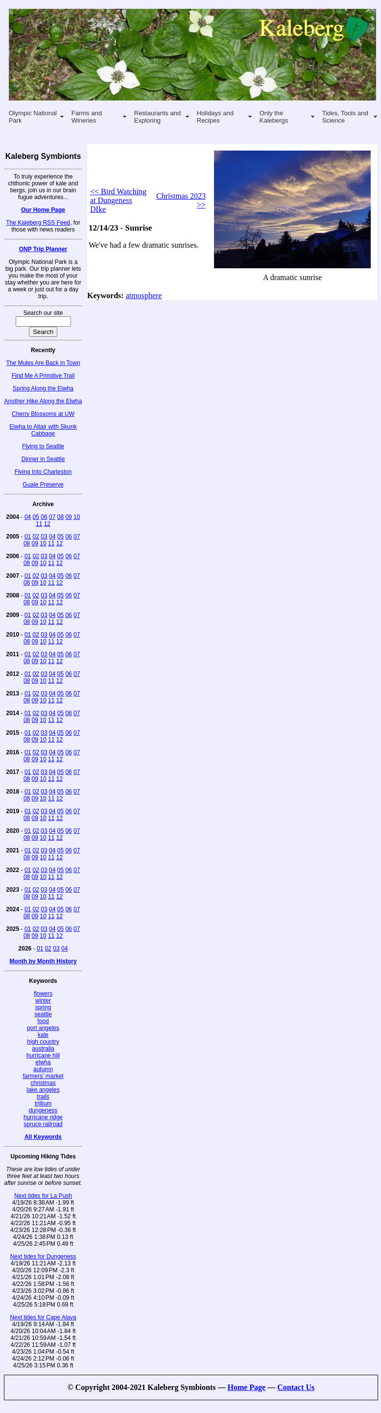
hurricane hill (43, 1055)
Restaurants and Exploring (157, 116)
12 (47, 523)
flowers (43, 993)
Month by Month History (42, 961)
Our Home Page (43, 209)
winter (43, 1000)
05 (36, 517)
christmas (42, 1082)
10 (76, 517)
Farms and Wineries (86, 116)
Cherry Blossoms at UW (43, 414)
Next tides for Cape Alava (43, 1317)
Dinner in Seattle (43, 459)
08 (60, 517)
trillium (43, 1103)
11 (39, 523)
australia (43, 1048)
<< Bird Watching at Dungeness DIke (118, 200)
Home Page (246, 1387)
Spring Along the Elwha (43, 388)
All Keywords (43, 1136)
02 (36, 536)
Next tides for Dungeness (43, 1256)
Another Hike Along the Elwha (43, 401)
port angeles (43, 1028)
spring (43, 1007)
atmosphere (144, 295)
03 (44, 536)
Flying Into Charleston (43, 471)
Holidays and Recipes (215, 116)
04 (27, 517)
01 (27, 536)
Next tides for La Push (43, 1195)
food (42, 1021)
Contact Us (295, 1387)
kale (43, 1034)
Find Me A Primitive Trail (43, 375)
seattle (42, 1014)
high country (43, 1041)
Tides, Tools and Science (345, 116)
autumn (43, 1069)
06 (44, 517)
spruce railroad (43, 1124)
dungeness (43, 1110)
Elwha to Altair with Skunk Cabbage (42, 430)
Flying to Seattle (43, 446)
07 (52, 517)
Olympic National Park (33, 116)
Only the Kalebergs (274, 116)
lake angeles (42, 1089)
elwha (42, 1062)
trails (43, 1096)
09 (68, 517)
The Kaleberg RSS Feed (38, 222)
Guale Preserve (43, 484)
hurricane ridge (43, 1117)
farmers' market (43, 1076)
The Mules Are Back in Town (43, 363)
